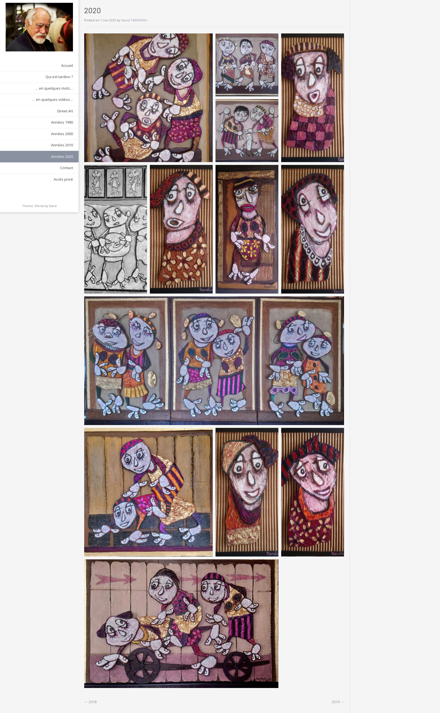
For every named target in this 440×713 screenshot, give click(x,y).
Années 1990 (62, 122)
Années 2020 (62, 156)
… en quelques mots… (54, 88)
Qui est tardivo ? (59, 76)
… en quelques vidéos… (52, 99)
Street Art (65, 110)
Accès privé (63, 179)
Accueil (67, 65)
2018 (90, 701)
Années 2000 (62, 133)
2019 (338, 701)
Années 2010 (62, 144)
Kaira (53, 206)
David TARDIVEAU (134, 20)
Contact (66, 167)
